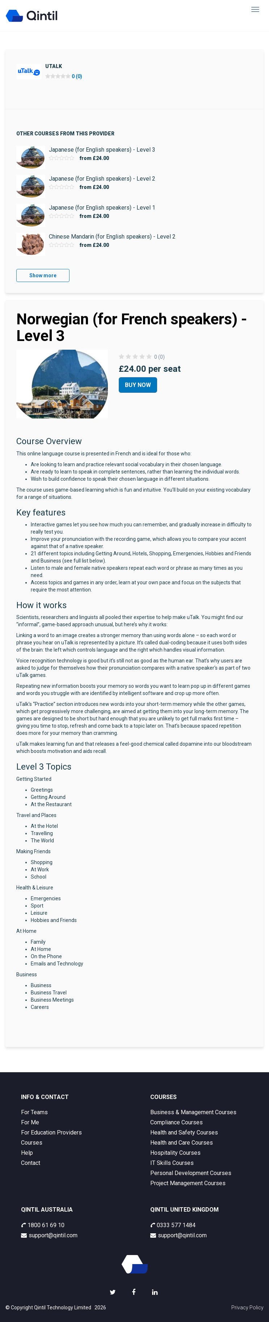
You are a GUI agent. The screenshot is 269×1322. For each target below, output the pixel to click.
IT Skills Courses (172, 1162)
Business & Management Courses (193, 1112)
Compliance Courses (176, 1122)
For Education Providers (51, 1132)
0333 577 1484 (173, 1225)
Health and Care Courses (181, 1142)
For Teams (34, 1112)
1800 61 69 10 (42, 1225)
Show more (42, 275)
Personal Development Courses (190, 1173)
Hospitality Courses (175, 1152)
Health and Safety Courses (184, 1132)
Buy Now (138, 385)
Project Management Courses (188, 1183)
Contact (30, 1162)
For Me (30, 1122)
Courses (31, 1142)
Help (27, 1152)
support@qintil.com (49, 1235)
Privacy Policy (247, 1307)
